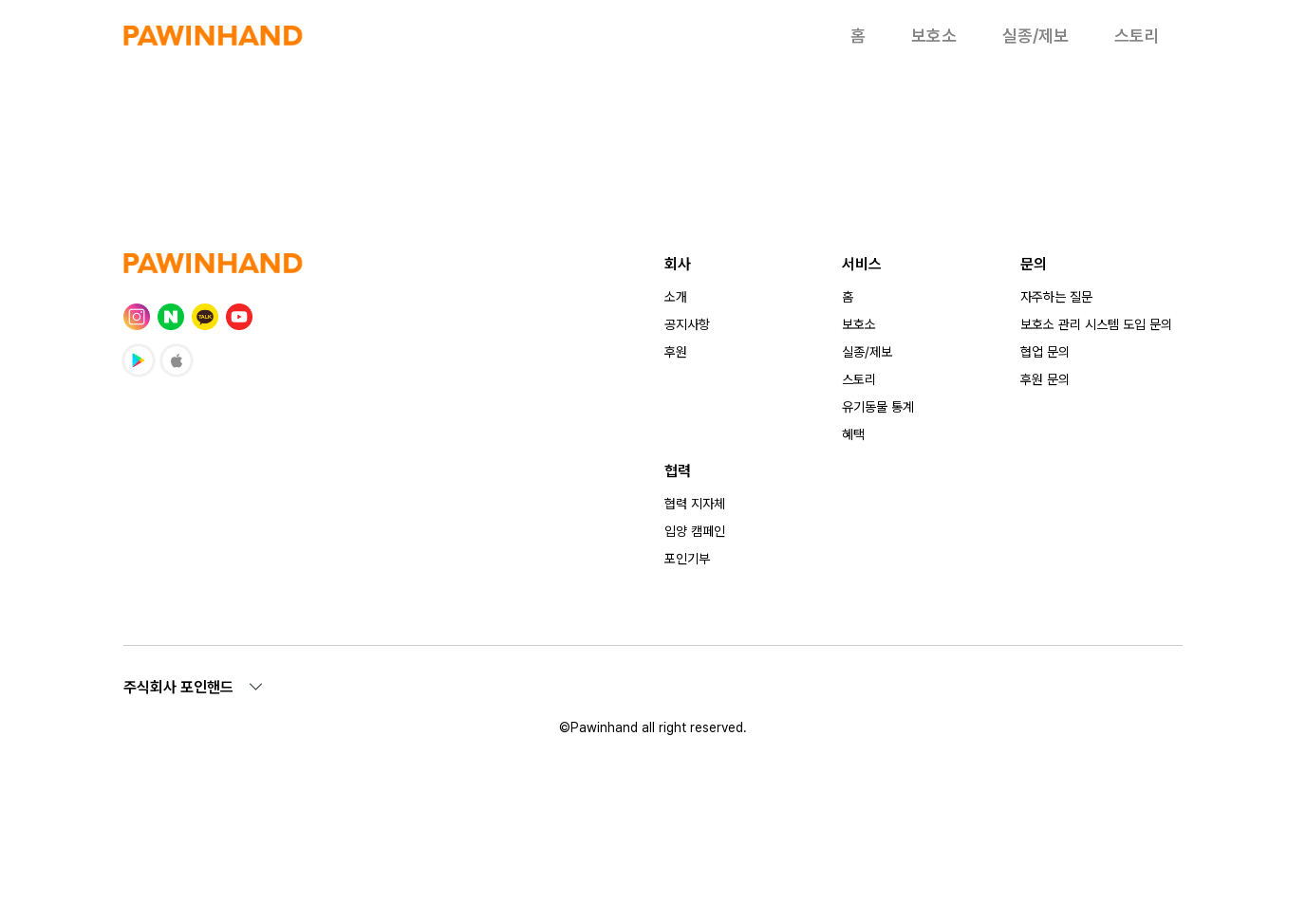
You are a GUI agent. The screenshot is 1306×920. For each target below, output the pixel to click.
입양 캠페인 (694, 531)
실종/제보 (1035, 36)
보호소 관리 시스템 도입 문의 (1096, 324)
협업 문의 (1045, 351)
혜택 (853, 434)
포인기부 (687, 558)
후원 (675, 351)
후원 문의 (1045, 379)
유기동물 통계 (878, 406)
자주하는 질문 (1056, 296)
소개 (675, 296)
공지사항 (687, 324)
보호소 (934, 36)
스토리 (1137, 36)
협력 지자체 (694, 503)
